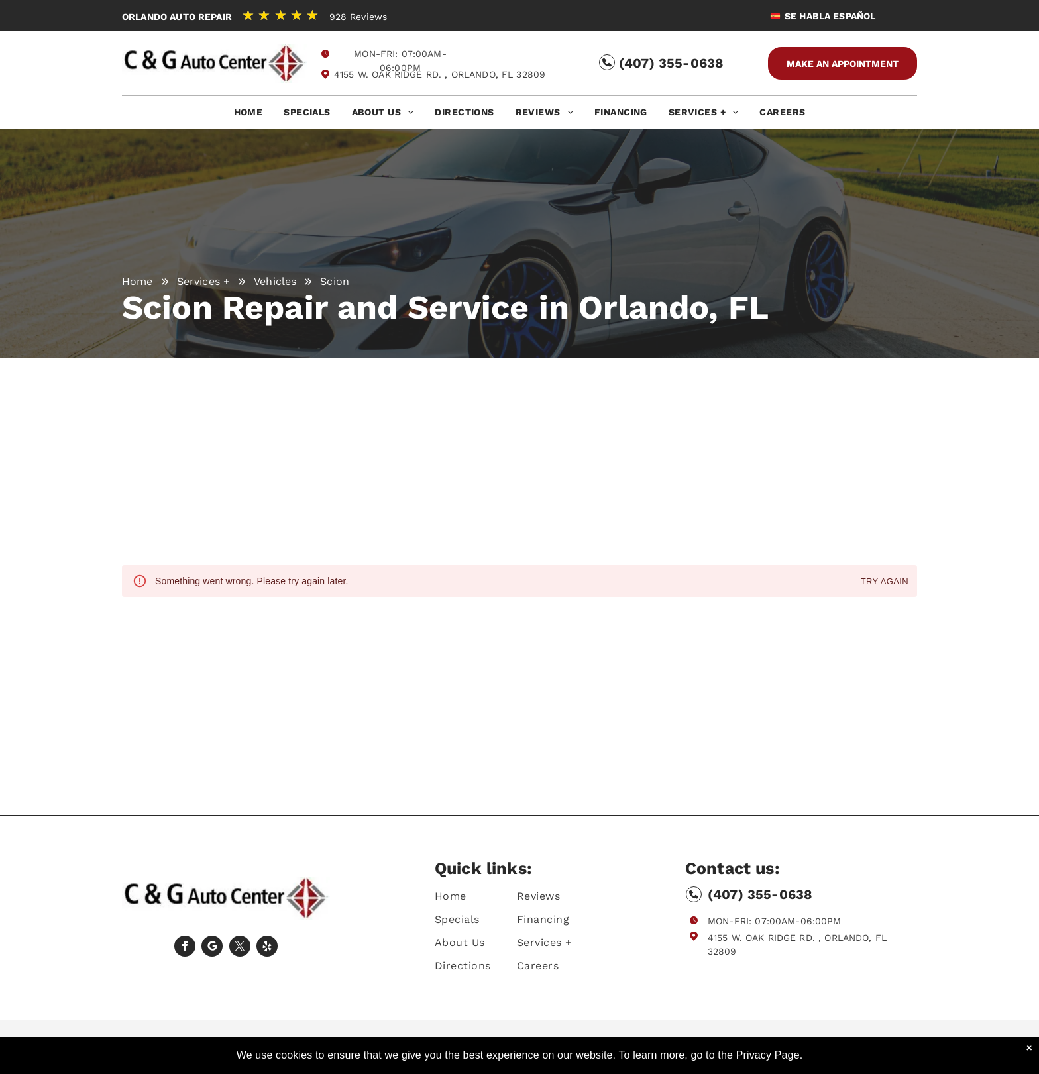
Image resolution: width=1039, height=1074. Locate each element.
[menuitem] (248, 115)
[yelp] (267, 948)
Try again (884, 582)
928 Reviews (358, 16)
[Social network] (212, 948)
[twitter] (239, 948)
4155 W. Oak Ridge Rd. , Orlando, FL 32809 (439, 74)
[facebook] (184, 948)
